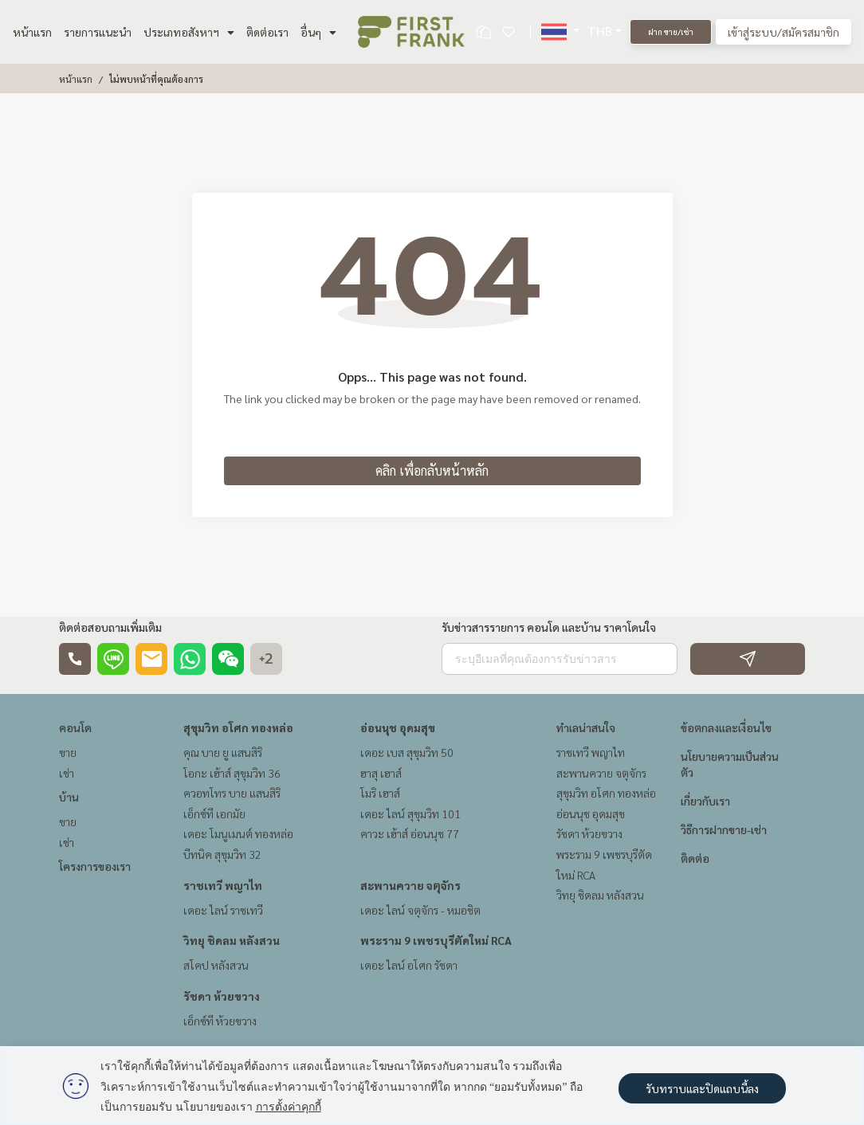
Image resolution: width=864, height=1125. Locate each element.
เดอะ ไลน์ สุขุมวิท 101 (410, 813)
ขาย (68, 752)
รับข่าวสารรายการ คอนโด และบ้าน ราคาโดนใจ (549, 627)
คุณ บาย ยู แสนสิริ (222, 752)
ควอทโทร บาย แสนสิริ (232, 793)
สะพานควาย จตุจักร (410, 885)
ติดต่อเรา (267, 32)
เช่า (66, 773)
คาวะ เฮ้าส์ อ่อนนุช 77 (409, 833)
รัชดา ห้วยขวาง (221, 996)
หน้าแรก (32, 32)
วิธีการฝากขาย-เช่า (724, 829)
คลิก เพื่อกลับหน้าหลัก (432, 470)
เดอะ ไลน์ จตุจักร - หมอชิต (420, 910)
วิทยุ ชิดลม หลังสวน (231, 940)
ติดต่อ (695, 858)
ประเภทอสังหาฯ (188, 32)
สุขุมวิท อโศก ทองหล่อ (238, 727)
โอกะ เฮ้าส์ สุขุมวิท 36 (232, 773)
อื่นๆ (318, 32)
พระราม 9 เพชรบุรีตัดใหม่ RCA (436, 940)
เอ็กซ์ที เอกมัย (214, 813)
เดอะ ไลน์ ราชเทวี (223, 910)
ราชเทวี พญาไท (222, 885)
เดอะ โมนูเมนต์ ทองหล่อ (238, 833)
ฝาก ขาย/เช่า (670, 31)
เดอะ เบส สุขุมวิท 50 (407, 752)
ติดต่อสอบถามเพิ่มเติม (110, 627)
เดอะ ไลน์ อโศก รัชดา (409, 965)
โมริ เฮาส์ (380, 793)
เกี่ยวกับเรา (705, 801)
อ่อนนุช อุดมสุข (397, 727)
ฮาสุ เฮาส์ (381, 773)
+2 (266, 659)
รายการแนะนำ (98, 32)
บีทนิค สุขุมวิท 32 (222, 854)
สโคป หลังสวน (216, 965)
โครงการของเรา (95, 866)
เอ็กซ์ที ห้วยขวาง (220, 1020)
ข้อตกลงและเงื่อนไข (726, 727)
